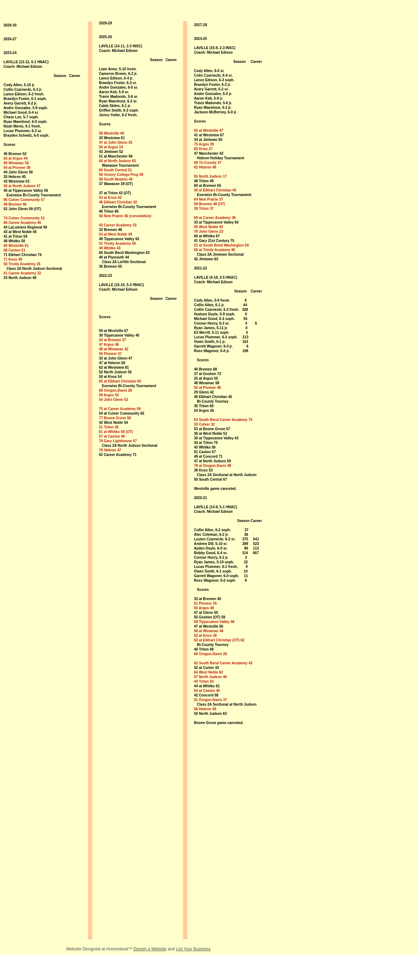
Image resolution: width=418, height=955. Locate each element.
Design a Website (149, 949)
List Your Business (193, 949)
